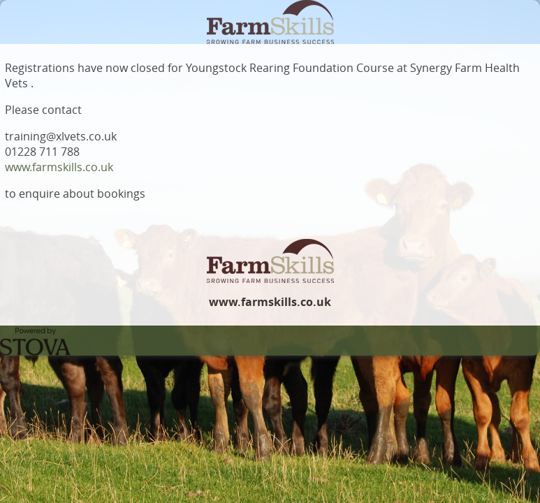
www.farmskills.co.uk (59, 167)
